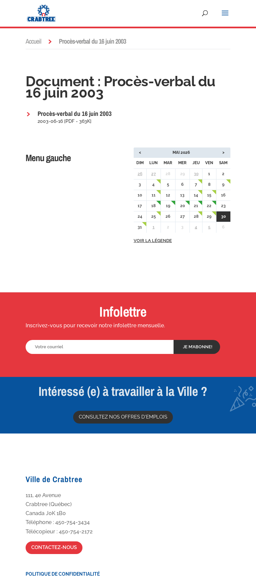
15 (209, 195)
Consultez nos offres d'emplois (123, 417)
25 (153, 216)
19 (168, 205)
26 (140, 173)
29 (209, 216)
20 (182, 205)
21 (196, 205)
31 (140, 227)
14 (196, 195)
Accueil (33, 41)
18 (153, 205)
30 (196, 173)
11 (154, 195)
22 (209, 205)
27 (153, 173)
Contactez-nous (54, 547)
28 (196, 216)
